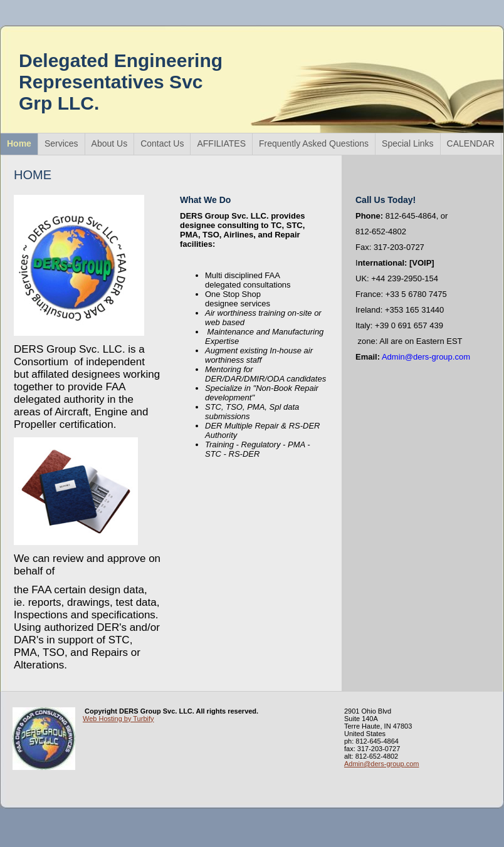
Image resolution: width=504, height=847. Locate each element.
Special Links (408, 143)
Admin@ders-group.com (381, 763)
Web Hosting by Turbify (118, 718)
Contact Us (162, 143)
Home (19, 143)
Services (61, 143)
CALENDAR (471, 143)
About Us (110, 143)
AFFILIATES (221, 143)
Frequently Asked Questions (314, 143)
